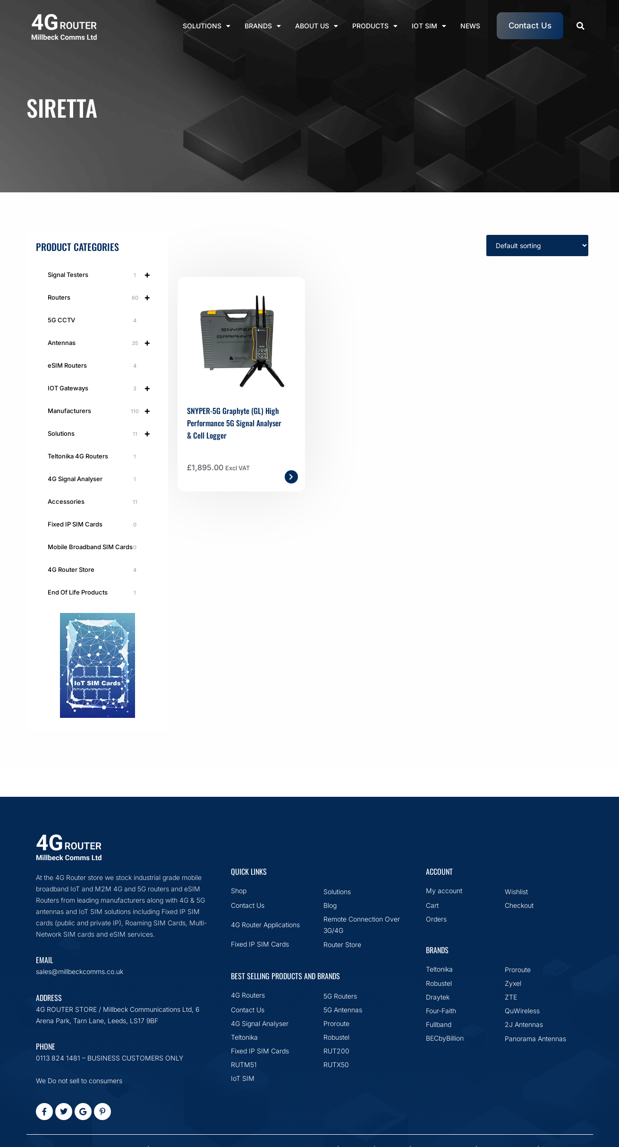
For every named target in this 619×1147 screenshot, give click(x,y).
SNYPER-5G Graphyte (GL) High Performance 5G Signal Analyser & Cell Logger (234, 423)
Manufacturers (103, 410)
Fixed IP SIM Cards (94, 524)
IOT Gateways (103, 388)
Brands (263, 26)
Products (375, 26)
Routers (103, 297)
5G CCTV (94, 320)
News (470, 26)
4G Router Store (94, 570)
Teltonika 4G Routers (94, 456)
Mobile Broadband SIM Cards (94, 547)
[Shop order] (537, 245)
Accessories (94, 502)
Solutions (206, 26)
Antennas (103, 342)
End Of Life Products (94, 592)
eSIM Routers (94, 366)
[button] (580, 26)
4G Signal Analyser (94, 479)
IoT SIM (429, 26)
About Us (316, 26)
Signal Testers (103, 274)
